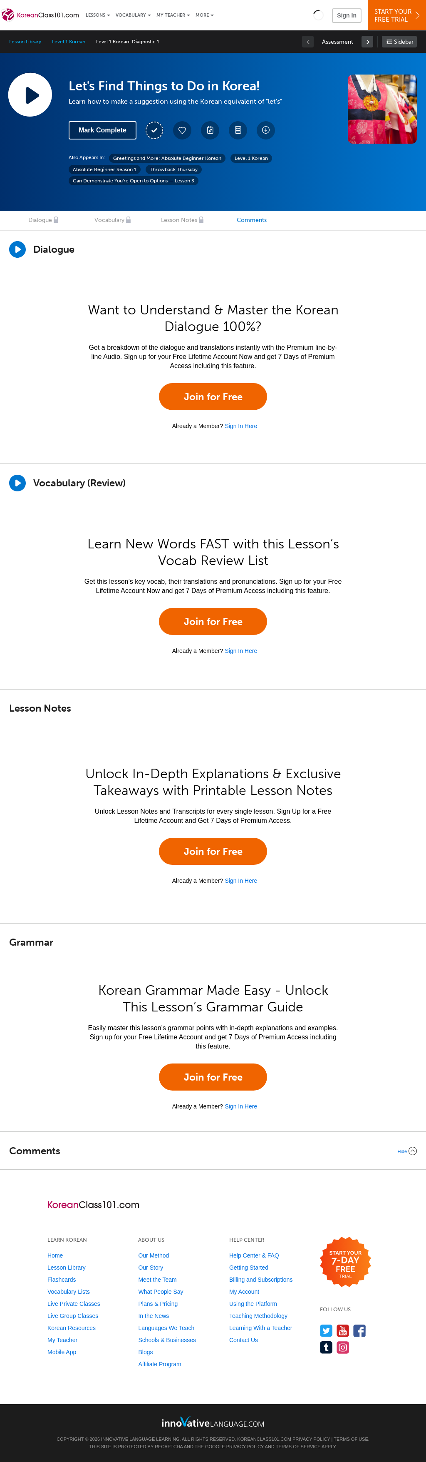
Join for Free (213, 397)
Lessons (95, 15)
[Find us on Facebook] (359, 1330)
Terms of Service (298, 1446)
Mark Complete (102, 130)
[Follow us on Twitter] (326, 1330)
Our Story (150, 1267)
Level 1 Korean (68, 42)
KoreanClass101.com (264, 1439)
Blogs (145, 1352)
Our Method (153, 1255)
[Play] (17, 483)
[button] (318, 15)
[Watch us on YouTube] (343, 1330)
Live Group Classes (72, 1316)
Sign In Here (241, 426)
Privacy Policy (311, 1439)
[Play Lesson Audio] (30, 94)
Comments (252, 220)
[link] (367, 41)
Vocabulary (131, 15)
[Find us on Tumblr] (326, 1347)
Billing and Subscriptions (261, 1279)
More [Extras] (202, 15)
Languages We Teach (166, 1328)
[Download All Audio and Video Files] (266, 130)
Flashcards (61, 1279)
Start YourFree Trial (398, 15)
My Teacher (170, 15)
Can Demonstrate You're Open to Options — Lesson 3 (133, 181)
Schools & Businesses (167, 1340)
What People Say (160, 1291)
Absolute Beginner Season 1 (104, 169)
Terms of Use (351, 1439)
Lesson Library (25, 42)
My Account (244, 1291)
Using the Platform (253, 1303)
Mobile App (61, 1352)
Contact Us (243, 1340)
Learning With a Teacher (260, 1328)
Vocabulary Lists (68, 1291)
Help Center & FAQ (254, 1255)
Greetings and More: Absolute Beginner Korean (167, 158)
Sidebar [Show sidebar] (404, 41)
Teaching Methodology (258, 1316)
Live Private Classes (73, 1303)
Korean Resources (71, 1328)
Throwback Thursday (174, 169)
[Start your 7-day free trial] (345, 1262)
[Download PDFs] (238, 130)
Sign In (347, 15)
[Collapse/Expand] (213, 1151)
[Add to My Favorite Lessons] (182, 130)
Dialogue (40, 220)
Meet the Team (157, 1279)
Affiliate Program (159, 1364)
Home (55, 1255)
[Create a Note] (210, 130)
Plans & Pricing (158, 1303)
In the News (153, 1316)
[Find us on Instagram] (343, 1347)
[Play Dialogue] (17, 249)
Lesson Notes (179, 220)
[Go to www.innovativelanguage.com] (213, 1421)
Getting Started (248, 1267)
